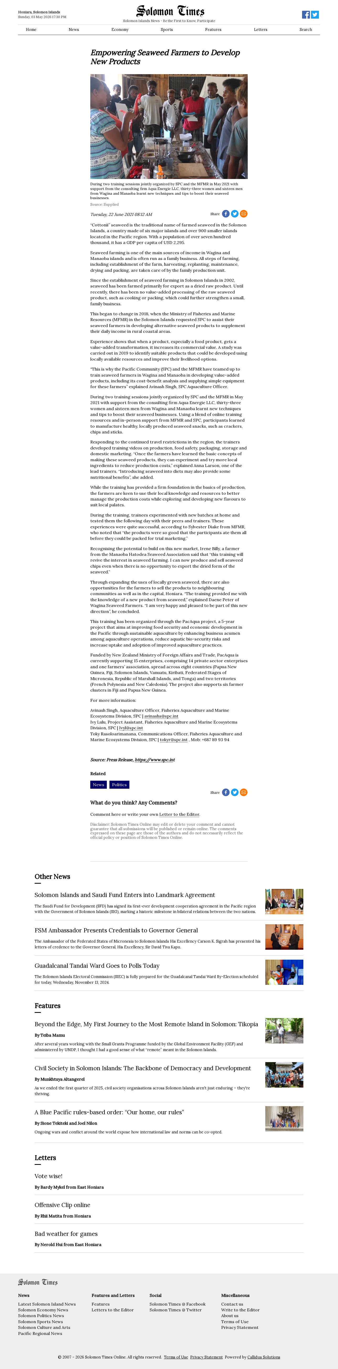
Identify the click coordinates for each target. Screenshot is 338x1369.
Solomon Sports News (40, 1321)
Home (31, 29)
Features (213, 29)
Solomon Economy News (43, 1309)
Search (306, 29)
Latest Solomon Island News (47, 1304)
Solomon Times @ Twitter (176, 1309)
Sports (167, 29)
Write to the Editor (240, 1309)
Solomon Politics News (41, 1315)
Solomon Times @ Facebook (177, 1304)
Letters (260, 29)
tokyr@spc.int (174, 739)
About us (230, 1315)
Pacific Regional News (40, 1333)
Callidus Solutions (263, 1357)
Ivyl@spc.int (131, 727)
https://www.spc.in (154, 759)
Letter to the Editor (179, 814)
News (74, 29)
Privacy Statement (239, 1327)
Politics (119, 784)
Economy (120, 29)
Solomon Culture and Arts (44, 1327)
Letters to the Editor (113, 1309)
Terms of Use (235, 1321)
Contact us (232, 1304)
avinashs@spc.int (161, 716)
